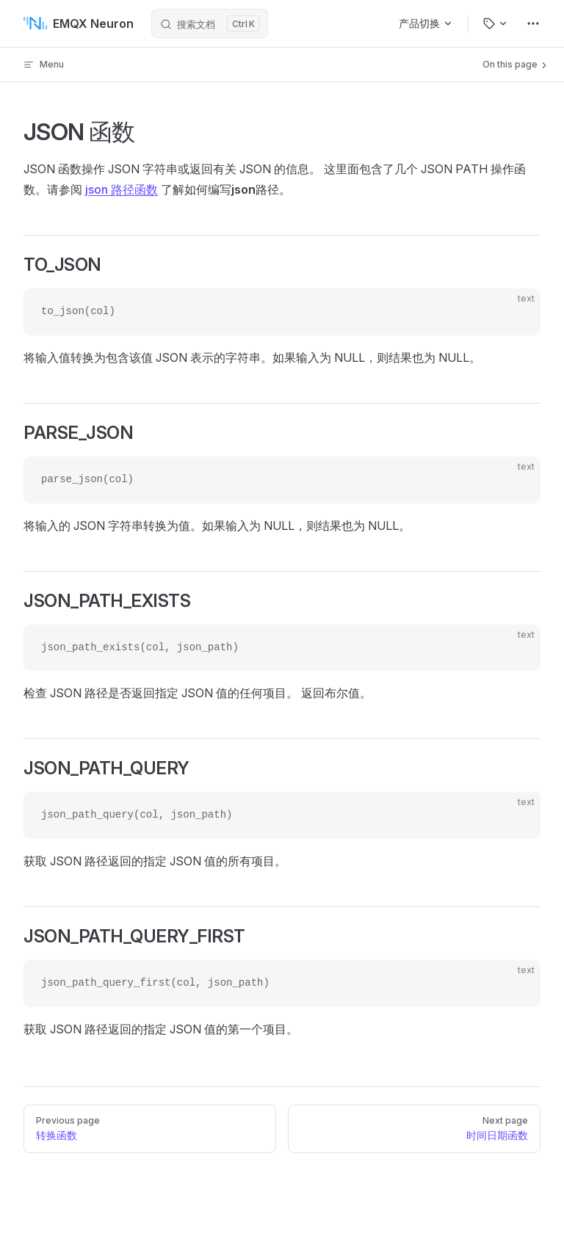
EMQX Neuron (79, 23)
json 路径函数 (121, 189)
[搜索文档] (209, 23)
